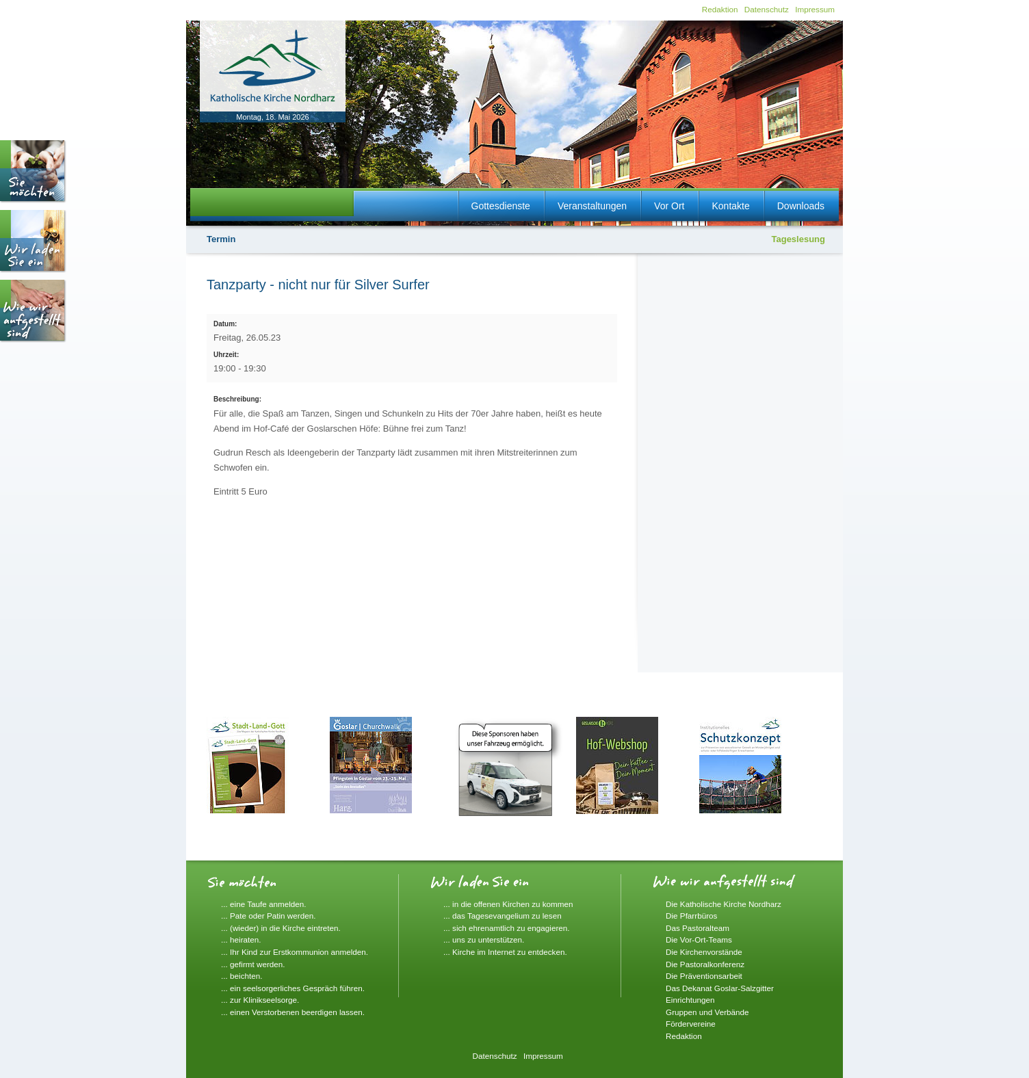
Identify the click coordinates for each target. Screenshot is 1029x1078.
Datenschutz (766, 9)
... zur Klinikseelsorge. (260, 999)
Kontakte (730, 205)
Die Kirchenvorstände (704, 951)
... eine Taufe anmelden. (264, 903)
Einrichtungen (690, 999)
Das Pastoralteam (697, 927)
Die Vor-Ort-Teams (699, 939)
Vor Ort (669, 205)
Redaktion (720, 9)
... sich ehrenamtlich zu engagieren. (506, 927)
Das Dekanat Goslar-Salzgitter (720, 988)
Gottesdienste (500, 205)
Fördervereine (691, 1023)
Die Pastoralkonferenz (705, 964)
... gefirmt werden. (253, 964)
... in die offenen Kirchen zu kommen (508, 903)
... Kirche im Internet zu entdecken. (505, 951)
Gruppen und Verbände (707, 1012)
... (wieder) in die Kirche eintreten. (281, 927)
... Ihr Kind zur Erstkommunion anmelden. (294, 951)
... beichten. (241, 975)
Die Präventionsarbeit (704, 975)
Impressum (815, 9)
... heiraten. (241, 939)
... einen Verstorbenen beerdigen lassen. (293, 1012)
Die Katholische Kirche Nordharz (723, 903)
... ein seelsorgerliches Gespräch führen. (293, 988)
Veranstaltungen (592, 205)
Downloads (800, 205)
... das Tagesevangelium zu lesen (502, 915)
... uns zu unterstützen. (483, 939)
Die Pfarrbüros (691, 915)
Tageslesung (798, 239)
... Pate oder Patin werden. (268, 915)
